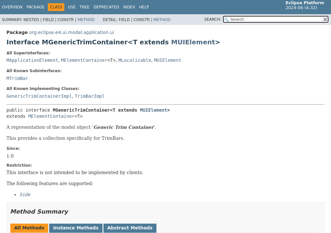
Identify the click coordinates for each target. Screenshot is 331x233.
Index (129, 7)
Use (72, 7)
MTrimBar (17, 78)
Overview (12, 7)
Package (35, 7)
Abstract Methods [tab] (130, 227)
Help (144, 7)
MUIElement (193, 42)
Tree (85, 7)
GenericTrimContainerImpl (39, 96)
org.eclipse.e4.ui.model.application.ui (71, 32)
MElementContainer (84, 60)
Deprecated (106, 7)
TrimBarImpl (90, 96)
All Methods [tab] (29, 227)
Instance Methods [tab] (75, 227)
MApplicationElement (32, 60)
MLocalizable (135, 60)
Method (86, 19)
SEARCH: (212, 19)
